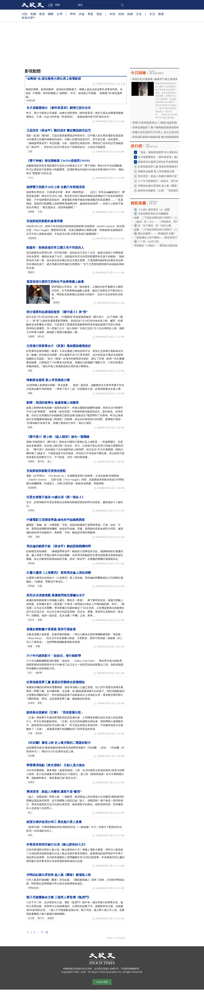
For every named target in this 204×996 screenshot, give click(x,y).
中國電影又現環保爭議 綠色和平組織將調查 (55, 519)
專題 (90, 14)
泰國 (38, 646)
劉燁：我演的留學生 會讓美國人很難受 (52, 402)
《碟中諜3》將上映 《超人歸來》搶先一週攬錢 (57, 436)
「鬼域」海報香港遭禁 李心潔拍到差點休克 (162, 152)
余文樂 (31, 918)
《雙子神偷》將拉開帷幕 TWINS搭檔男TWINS (58, 160)
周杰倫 (31, 563)
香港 (42, 14)
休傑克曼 (31, 100)
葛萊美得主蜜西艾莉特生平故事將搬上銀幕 (55, 281)
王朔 (40, 212)
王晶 (30, 151)
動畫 (30, 646)
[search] (100, 5)
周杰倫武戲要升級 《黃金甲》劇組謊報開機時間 (58, 546)
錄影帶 (39, 673)
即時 (73, 14)
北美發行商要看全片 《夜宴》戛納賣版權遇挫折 (58, 346)
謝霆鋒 (50, 918)
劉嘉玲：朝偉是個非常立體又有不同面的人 (55, 247)
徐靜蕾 (31, 212)
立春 (30, 733)
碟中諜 (41, 336)
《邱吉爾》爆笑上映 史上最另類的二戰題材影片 (58, 742)
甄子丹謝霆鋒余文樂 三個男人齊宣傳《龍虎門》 (58, 897)
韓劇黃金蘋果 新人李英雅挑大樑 (48, 380)
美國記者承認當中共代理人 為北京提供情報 (156, 132)
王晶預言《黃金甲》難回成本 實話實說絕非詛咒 (58, 130)
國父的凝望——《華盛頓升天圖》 (157, 233)
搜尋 (121, 5)
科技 (112, 14)
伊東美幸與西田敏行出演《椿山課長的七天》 (56, 844)
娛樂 (130, 14)
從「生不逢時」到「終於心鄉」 (156, 225)
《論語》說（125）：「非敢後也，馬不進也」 (160, 221)
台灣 (59, 14)
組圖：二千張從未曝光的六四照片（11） (157, 229)
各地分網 (28, 19)
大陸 (24, 14)
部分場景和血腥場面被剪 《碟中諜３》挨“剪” (57, 312)
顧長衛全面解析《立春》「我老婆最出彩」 (55, 712)
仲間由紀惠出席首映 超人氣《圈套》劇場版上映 (58, 874)
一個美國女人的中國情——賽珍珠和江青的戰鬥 (160, 237)
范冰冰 (31, 620)
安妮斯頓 (32, 238)
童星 (40, 703)
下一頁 (44, 932)
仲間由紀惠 (33, 888)
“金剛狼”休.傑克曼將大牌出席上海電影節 (53, 78)
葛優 (40, 620)
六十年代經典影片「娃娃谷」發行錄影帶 (53, 655)
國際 (51, 14)
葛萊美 (56, 303)
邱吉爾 (31, 756)
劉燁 (30, 427)
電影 (38, 537)
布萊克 (31, 782)
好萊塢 (31, 703)
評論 (81, 14)
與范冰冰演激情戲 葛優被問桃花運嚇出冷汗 (55, 595)
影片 (30, 673)
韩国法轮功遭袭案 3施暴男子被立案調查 (155, 79)
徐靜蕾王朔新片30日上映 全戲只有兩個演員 (55, 187)
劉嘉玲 (31, 272)
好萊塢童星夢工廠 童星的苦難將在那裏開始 (55, 682)
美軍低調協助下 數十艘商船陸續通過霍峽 (155, 127)
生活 (152, 14)
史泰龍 (31, 510)
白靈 (40, 586)
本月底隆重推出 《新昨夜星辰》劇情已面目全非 (58, 107)
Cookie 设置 (101, 982)
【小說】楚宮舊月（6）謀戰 (154, 209)
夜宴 (30, 371)
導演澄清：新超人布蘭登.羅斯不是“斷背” (54, 791)
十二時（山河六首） (149, 241)
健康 (161, 14)
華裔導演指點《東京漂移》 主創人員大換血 (55, 765)
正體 (50, 4)
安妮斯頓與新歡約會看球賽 (44, 221)
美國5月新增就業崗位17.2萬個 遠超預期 (154, 122)
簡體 (57, 4)
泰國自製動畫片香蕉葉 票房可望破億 (51, 629)
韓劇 (30, 393)
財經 (121, 14)
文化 (139, 14)
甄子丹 (41, 918)
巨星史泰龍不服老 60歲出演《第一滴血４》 (55, 497)
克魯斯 (31, 336)
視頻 (99, 14)
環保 (30, 537)
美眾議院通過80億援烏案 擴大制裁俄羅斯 (155, 137)
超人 (49, 461)
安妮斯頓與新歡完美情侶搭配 (46, 471)
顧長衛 (39, 733)
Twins (30, 178)
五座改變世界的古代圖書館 (153, 213)
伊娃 (30, 835)
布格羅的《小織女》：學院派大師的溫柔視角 (159, 245)
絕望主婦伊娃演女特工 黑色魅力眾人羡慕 (54, 822)
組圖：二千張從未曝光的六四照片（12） (157, 217)
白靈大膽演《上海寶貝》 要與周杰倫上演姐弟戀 (58, 572)
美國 (33, 14)
